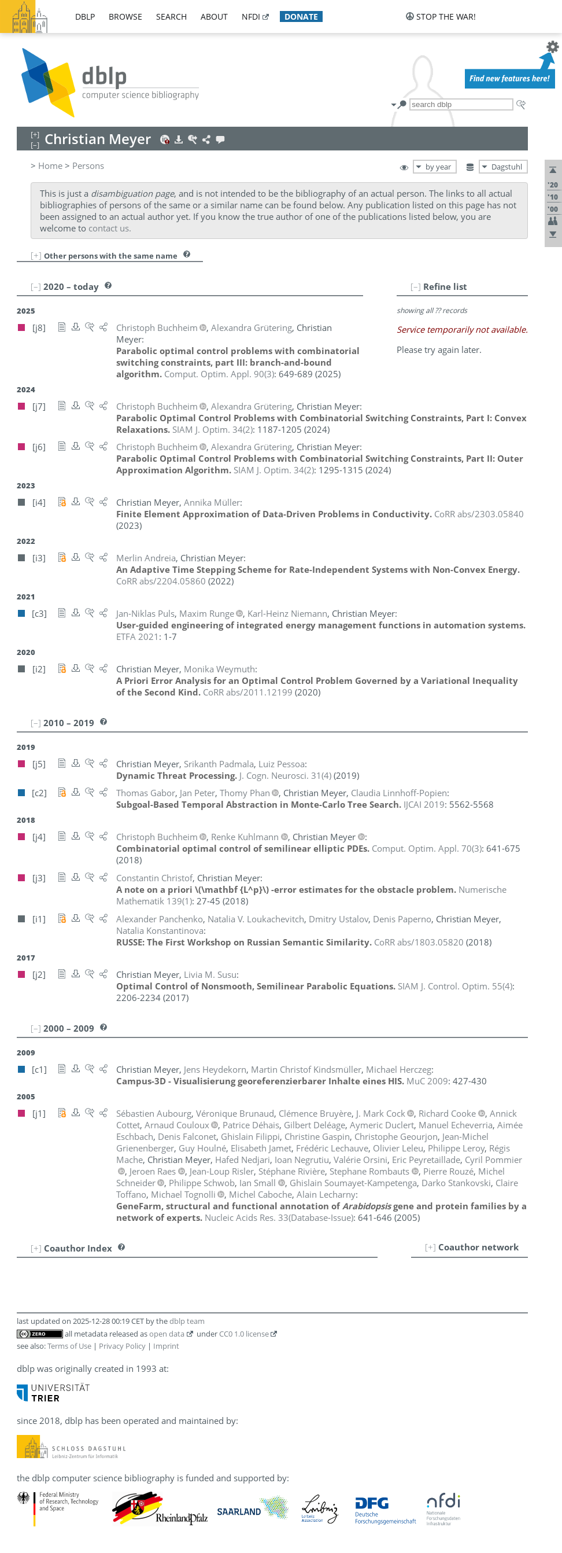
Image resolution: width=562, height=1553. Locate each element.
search (171, 16)
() (219, 374)
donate (301, 16)
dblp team (187, 1321)
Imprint (166, 1346)
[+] (36, 255)
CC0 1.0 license (244, 1333)
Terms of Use (69, 1346)
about (214, 16)
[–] (416, 286)
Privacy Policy (122, 1346)
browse (125, 16)
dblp (85, 16)
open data (166, 1333)
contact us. (109, 228)
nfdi (251, 16)
